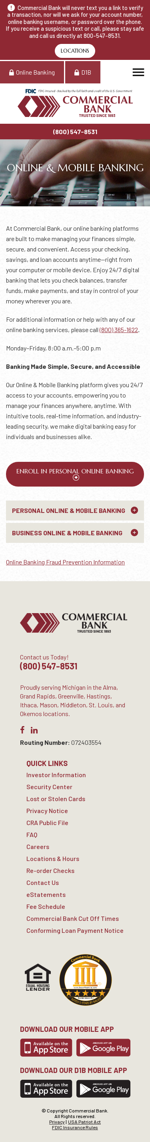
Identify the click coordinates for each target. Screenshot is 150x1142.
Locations (75, 51)
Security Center (49, 786)
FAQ (31, 834)
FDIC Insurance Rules (75, 1127)
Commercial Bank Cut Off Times (72, 918)
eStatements (46, 894)
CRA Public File (47, 822)
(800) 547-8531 (75, 131)
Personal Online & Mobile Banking (68, 510)
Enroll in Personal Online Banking (75, 471)
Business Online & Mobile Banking (67, 532)
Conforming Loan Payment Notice (75, 930)
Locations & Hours (52, 858)
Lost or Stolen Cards (55, 798)
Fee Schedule (45, 906)
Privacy (57, 1121)
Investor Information (56, 774)
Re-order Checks (50, 870)
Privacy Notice (47, 810)
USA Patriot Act (84, 1121)
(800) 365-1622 (119, 329)
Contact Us (42, 882)
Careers (37, 846)
